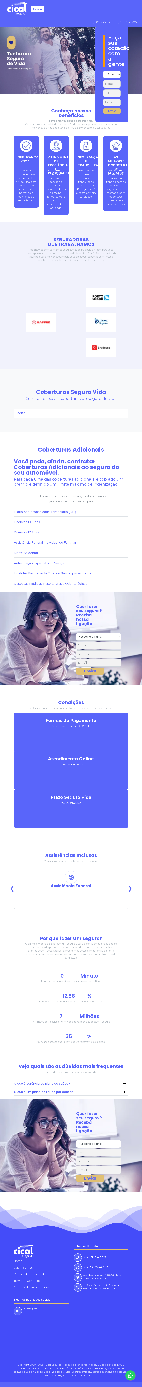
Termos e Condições (28, 1280)
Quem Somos (23, 1267)
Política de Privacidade (30, 1274)
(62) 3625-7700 (127, 22)
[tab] (71, 413)
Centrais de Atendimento (31, 1287)
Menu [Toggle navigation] (37, 9)
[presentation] (12, 887)
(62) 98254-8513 (100, 22)
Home (18, 1261)
